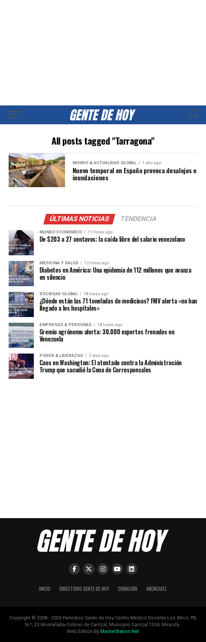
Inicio (44, 588)
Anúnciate (156, 588)
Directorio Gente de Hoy (84, 588)
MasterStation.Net (119, 631)
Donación (127, 588)
